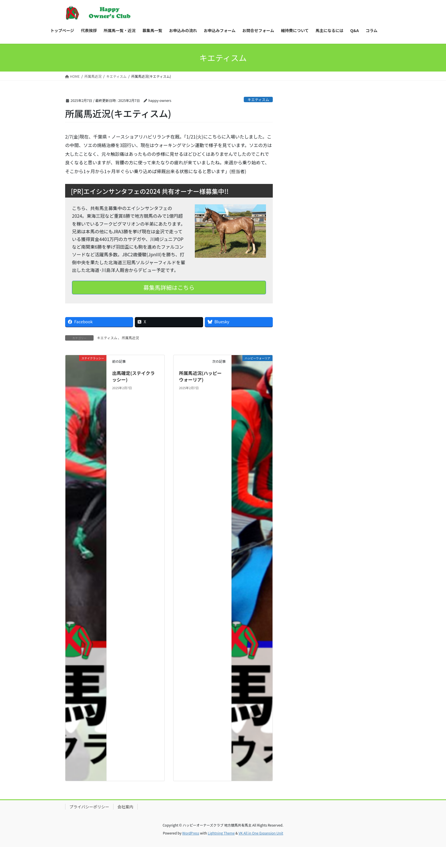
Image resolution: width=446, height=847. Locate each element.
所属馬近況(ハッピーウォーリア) (200, 376)
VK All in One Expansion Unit (261, 833)
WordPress (190, 833)
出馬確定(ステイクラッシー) (133, 376)
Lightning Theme (221, 833)
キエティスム (258, 99)
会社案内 (125, 807)
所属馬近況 (130, 337)
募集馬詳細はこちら (169, 287)
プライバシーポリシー (89, 807)
